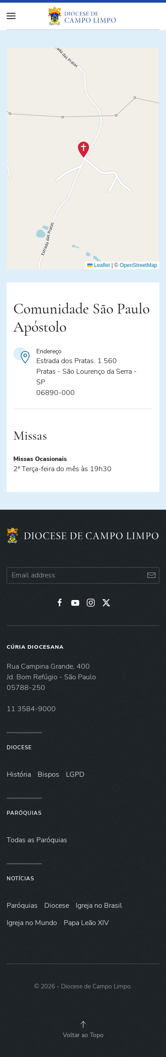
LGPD (75, 774)
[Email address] (83, 575)
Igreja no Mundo (32, 923)
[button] (83, 150)
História (19, 774)
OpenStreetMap (138, 265)
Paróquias (24, 813)
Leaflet (98, 265)
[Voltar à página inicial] (83, 16)
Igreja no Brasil (99, 905)
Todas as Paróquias (37, 840)
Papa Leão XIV (86, 923)
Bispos (48, 774)
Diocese (19, 747)
